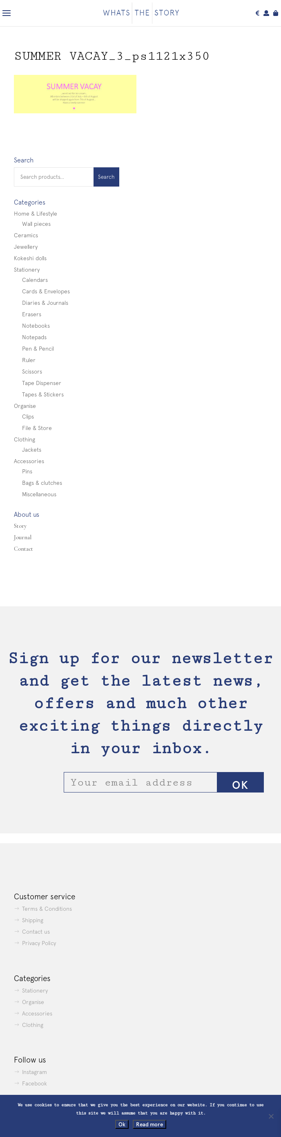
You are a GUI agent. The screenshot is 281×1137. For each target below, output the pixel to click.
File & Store (37, 428)
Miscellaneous (39, 494)
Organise (25, 406)
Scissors (32, 371)
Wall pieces (36, 224)
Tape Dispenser (41, 383)
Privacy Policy (39, 943)
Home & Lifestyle (35, 213)
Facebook (34, 1083)
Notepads (34, 337)
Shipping (32, 920)
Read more (149, 1124)
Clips (28, 416)
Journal (22, 537)
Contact (23, 548)
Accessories (29, 461)
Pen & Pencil (38, 348)
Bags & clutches (42, 483)
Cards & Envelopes (46, 291)
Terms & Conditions (47, 908)
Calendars (35, 280)
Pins (27, 471)
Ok (121, 1124)
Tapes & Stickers (43, 394)
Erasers (31, 314)
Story (20, 525)
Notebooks (36, 325)
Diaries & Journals (45, 302)
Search (106, 177)
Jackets (31, 449)
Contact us (36, 931)
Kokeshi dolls (30, 258)
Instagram (34, 1072)
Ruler (29, 360)
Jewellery (26, 246)
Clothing (24, 439)
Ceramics (26, 235)
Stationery (27, 269)
